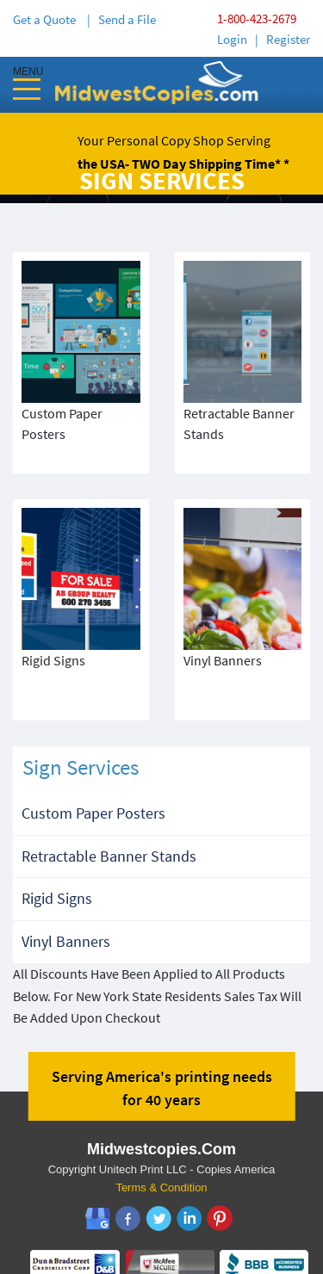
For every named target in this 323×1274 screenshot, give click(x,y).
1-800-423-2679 (256, 18)
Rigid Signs (57, 857)
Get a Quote (47, 19)
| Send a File (121, 19)
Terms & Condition (161, 1146)
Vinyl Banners (66, 900)
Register (288, 39)
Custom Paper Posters (93, 772)
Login (232, 39)
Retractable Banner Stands (109, 815)
